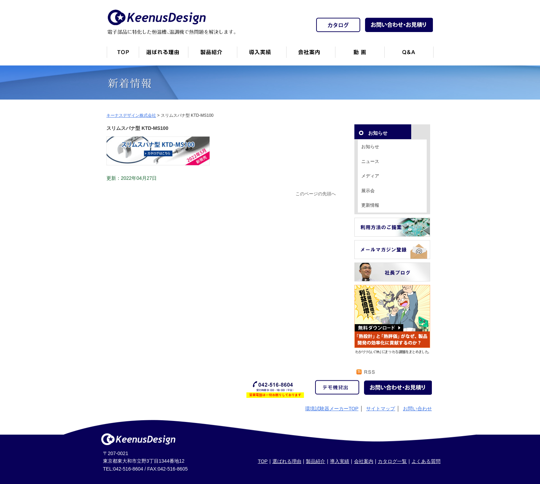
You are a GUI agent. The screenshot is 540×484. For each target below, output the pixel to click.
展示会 (368, 190)
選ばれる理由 (286, 461)
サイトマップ (380, 408)
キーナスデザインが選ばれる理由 (163, 54)
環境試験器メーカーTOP (332, 408)
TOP (263, 461)
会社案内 (310, 54)
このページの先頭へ (315, 194)
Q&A (409, 54)
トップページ (122, 54)
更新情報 (370, 205)
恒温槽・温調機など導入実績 (261, 54)
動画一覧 (359, 54)
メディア (370, 175)
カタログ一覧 (392, 461)
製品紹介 (212, 54)
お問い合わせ (417, 408)
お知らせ (370, 146)
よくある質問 (426, 461)
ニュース (370, 161)
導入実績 (339, 461)
